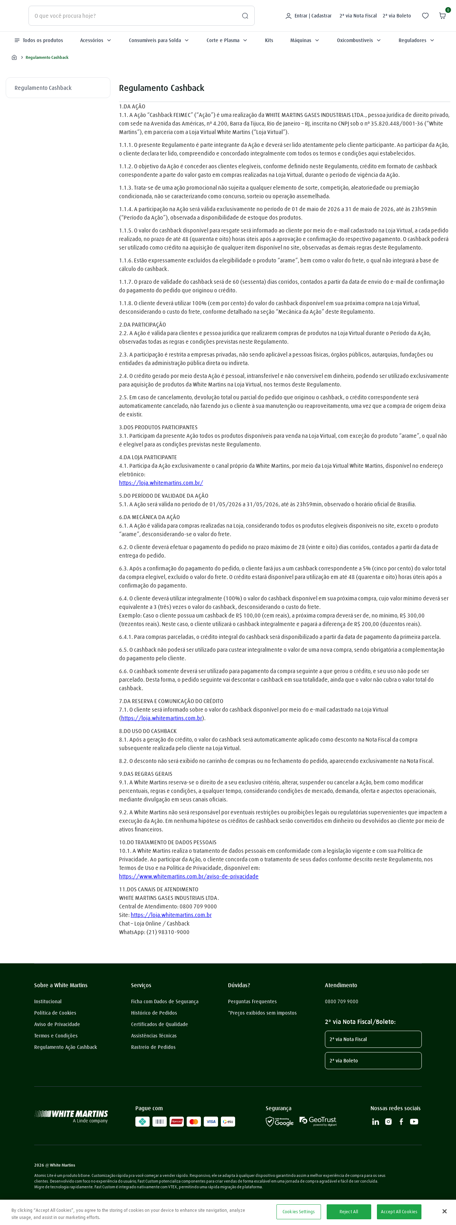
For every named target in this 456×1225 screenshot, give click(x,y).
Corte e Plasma (227, 40)
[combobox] (141, 16)
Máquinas (305, 40)
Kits (269, 40)
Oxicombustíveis (359, 40)
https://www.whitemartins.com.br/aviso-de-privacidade (189, 876)
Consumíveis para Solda (159, 40)
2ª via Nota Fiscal (358, 15)
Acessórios (96, 40)
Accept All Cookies (399, 1211)
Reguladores (417, 40)
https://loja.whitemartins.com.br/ (161, 482)
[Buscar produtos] (242, 15)
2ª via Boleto (397, 15)
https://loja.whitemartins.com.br (161, 718)
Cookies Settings (299, 1211)
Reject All (349, 1211)
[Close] (444, 1211)
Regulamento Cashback (43, 87)
